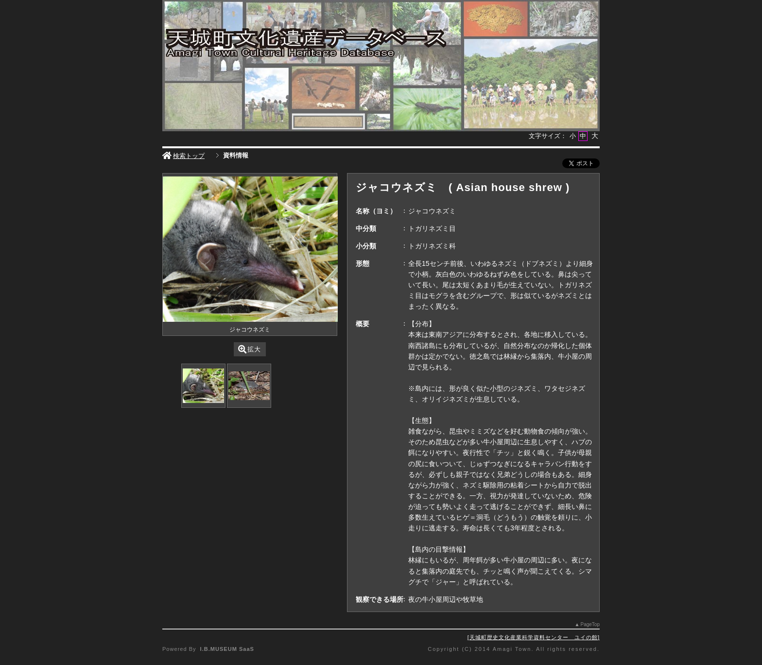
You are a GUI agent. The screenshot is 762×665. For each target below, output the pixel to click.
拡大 (249, 349)
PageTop (590, 624)
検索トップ (183, 155)
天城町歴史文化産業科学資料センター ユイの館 (533, 637)
